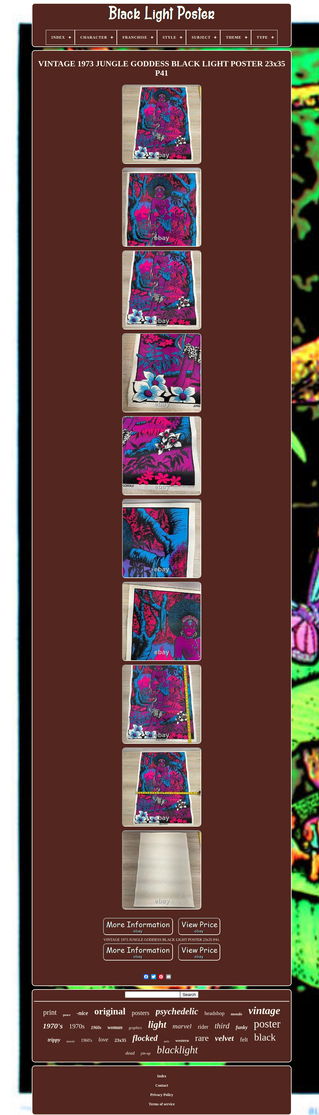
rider (203, 1027)
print (50, 1012)
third (222, 1026)
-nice (82, 1013)
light (157, 1024)
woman (114, 1027)
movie (71, 1041)
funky (242, 1027)
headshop (214, 1013)
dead (130, 1053)
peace (66, 1015)
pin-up (145, 1053)
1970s (77, 1026)
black (265, 1037)
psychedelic (177, 1011)
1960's (86, 1040)
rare (202, 1038)
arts (166, 1041)
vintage (264, 1010)
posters (141, 1012)
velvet (224, 1038)
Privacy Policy (161, 1095)
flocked (145, 1038)
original (110, 1011)
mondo (236, 1014)
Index (161, 1076)
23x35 (120, 1040)
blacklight (177, 1050)
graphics (135, 1028)
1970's (53, 1026)
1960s (96, 1027)
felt (244, 1039)
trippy (54, 1040)
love (103, 1039)
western (182, 1040)
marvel (182, 1026)
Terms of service (162, 1104)
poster (267, 1024)
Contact (161, 1085)
